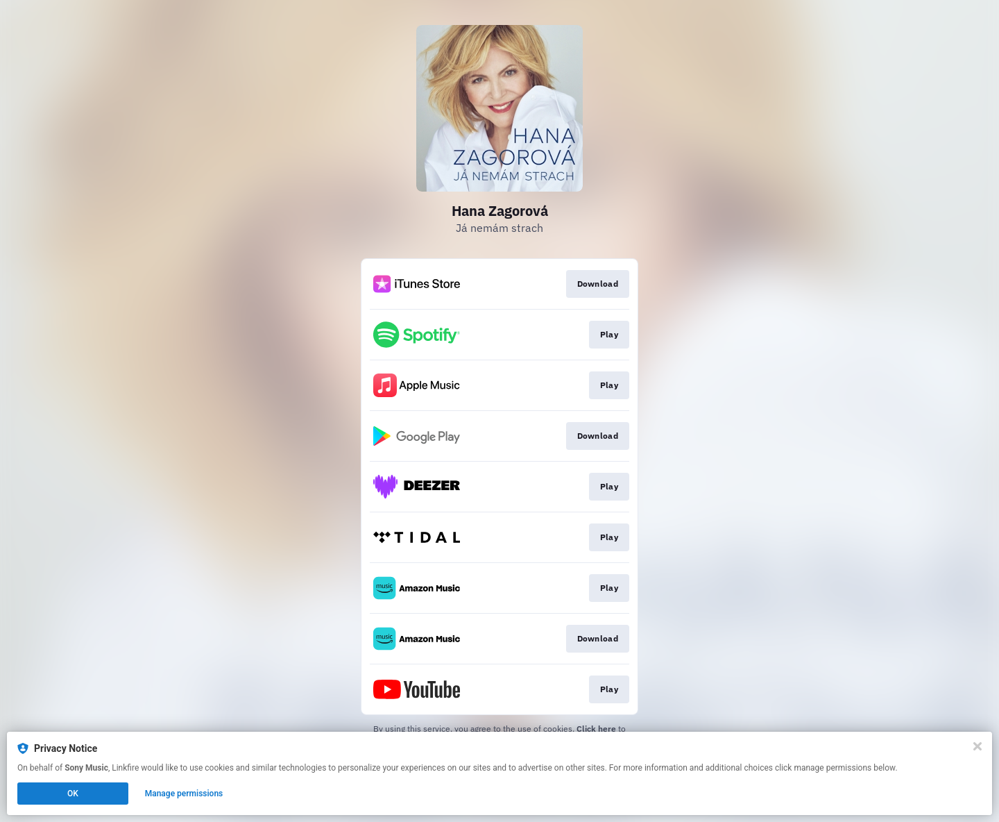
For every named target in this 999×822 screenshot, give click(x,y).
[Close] (977, 746)
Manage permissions (184, 793)
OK (72, 793)
